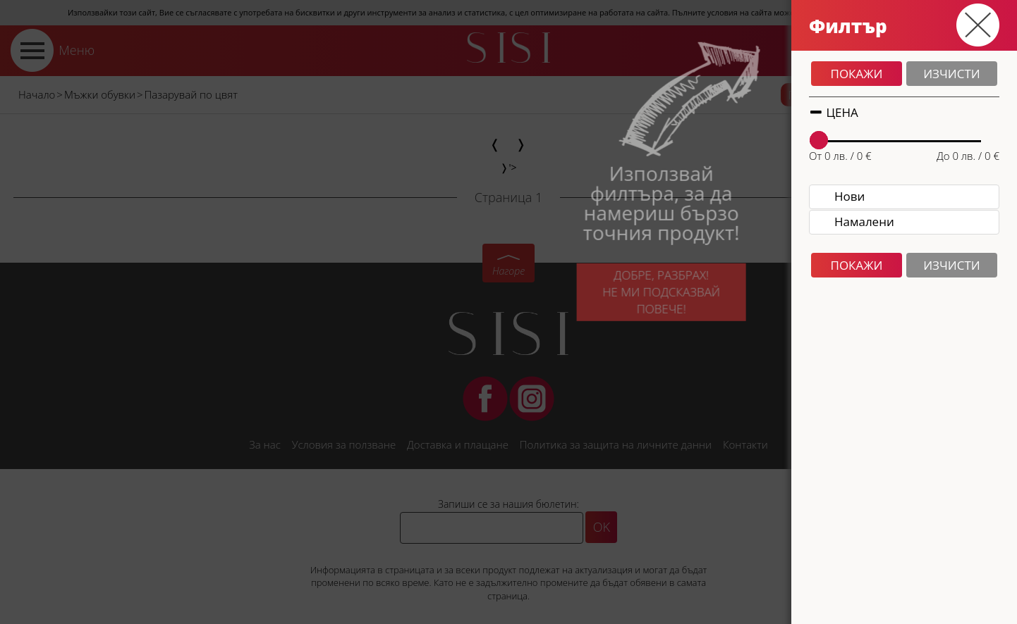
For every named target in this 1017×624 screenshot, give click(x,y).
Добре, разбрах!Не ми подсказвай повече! (645, 298)
